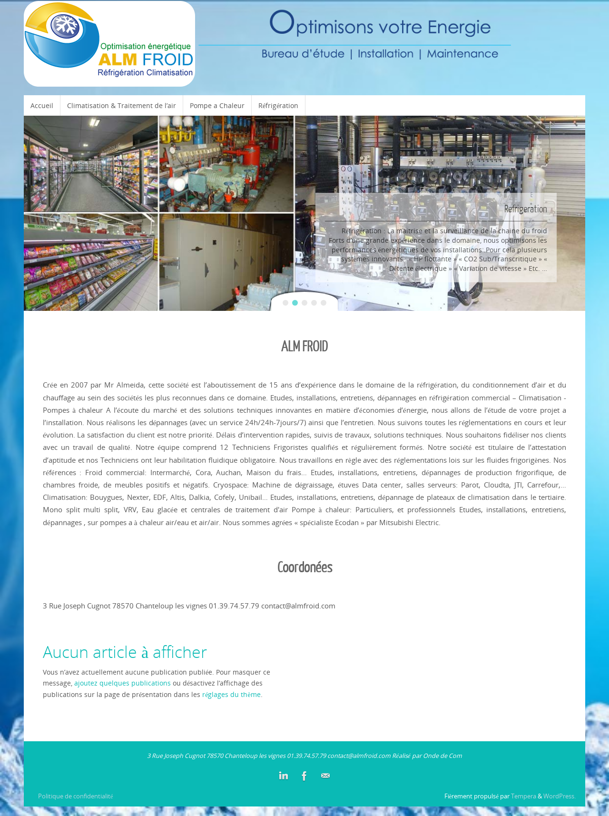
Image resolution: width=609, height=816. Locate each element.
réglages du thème (231, 694)
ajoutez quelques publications (122, 682)
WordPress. (559, 796)
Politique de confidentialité (75, 796)
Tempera (523, 796)
